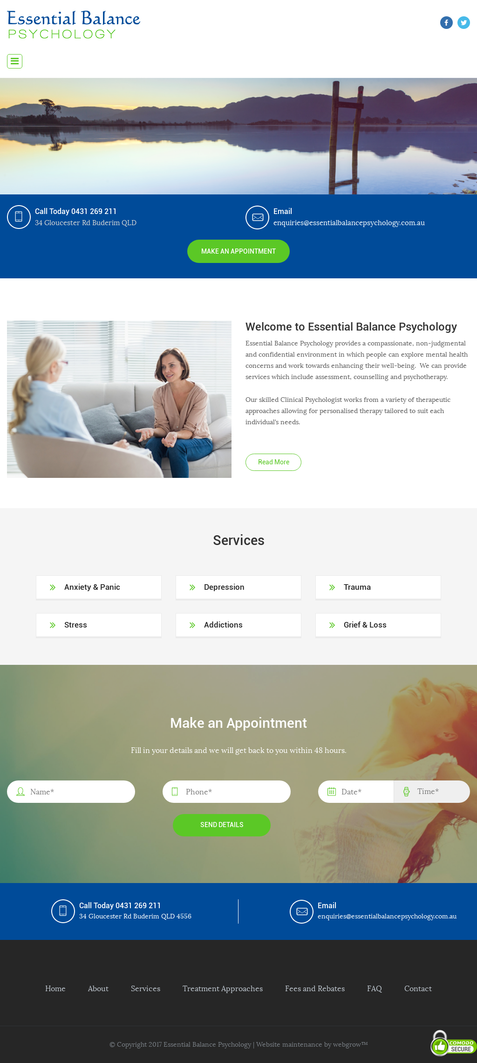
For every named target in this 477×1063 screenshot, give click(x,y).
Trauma (357, 587)
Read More (273, 462)
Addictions (223, 624)
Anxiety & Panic (92, 587)
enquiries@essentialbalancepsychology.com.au (349, 222)
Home (55, 988)
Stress (75, 624)
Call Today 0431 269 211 (76, 211)
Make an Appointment (238, 251)
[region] (238, 136)
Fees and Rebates (315, 988)
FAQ (374, 988)
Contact (418, 988)
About (98, 988)
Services (145, 988)
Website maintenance (289, 1045)
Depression (224, 587)
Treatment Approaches (223, 988)
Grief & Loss (365, 624)
